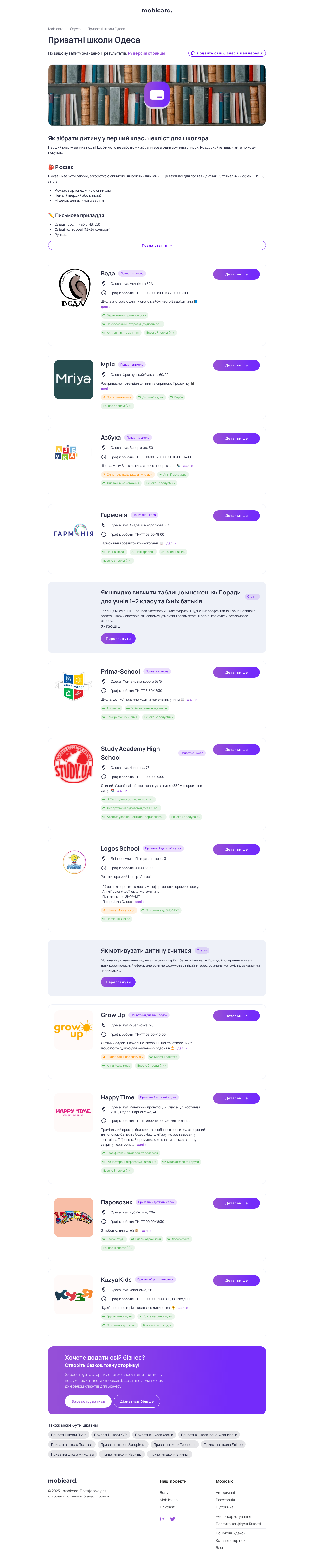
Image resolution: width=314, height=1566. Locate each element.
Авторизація (226, 1492)
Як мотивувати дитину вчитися (146, 950)
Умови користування (233, 1516)
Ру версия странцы (146, 53)
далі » (106, 307)
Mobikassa (169, 1499)
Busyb (165, 1492)
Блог (220, 1547)
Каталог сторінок (230, 1540)
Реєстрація (225, 1499)
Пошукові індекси (230, 1533)
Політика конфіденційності (238, 1523)
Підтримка (224, 1507)
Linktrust (167, 1507)
